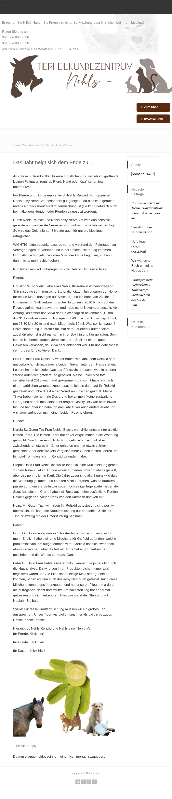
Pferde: (18, 278)
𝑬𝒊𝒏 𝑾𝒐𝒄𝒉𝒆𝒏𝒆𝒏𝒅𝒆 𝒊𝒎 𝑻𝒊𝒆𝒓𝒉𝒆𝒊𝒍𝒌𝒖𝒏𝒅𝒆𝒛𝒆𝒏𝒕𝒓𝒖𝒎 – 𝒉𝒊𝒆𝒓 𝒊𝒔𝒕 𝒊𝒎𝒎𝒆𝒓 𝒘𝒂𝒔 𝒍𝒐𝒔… (147, 210)
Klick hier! (37, 634)
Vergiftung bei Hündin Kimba (141, 229)
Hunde (41, 195)
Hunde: (18, 421)
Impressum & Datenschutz (85, 773)
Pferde (24, 195)
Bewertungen (153, 118)
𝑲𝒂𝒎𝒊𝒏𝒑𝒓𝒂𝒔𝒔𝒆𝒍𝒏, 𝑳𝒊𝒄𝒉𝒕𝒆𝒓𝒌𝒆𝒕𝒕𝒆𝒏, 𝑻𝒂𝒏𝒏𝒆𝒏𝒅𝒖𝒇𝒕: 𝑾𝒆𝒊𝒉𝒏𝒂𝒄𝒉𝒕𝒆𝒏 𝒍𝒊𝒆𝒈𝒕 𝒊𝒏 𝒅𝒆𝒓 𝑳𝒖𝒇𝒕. (142, 292)
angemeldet (37, 756)
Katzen (101, 195)
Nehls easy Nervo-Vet (29, 201)
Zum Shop (151, 107)
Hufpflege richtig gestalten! (138, 246)
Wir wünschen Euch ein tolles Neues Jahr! (142, 266)
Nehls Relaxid (77, 195)
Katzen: (19, 525)
